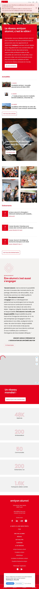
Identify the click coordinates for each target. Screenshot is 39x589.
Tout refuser (27, 583)
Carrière (19, 542)
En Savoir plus (9, 345)
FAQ (19, 529)
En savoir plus (10, 152)
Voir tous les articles (9, 113)
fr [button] (29, 2)
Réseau (19, 536)
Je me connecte (11, 66)
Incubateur (14, 558)
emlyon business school (19, 549)
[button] (36, 364)
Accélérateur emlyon (22, 558)
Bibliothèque (19, 555)
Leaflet (37, 382)
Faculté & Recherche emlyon (19, 561)
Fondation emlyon (19, 552)
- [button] (36, 360)
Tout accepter (10, 583)
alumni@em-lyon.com (19, 511)
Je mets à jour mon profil (19, 526)
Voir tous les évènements (11, 252)
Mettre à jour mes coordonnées (15, 399)
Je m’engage (19, 545)
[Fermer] (36, 8)
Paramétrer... (19, 583)
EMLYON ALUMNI (19, 533)
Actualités (19, 539)
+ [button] (36, 358)
